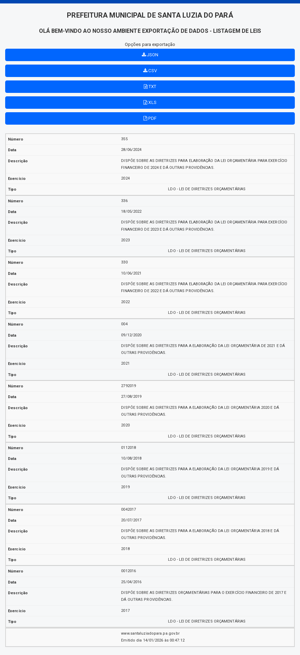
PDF (150, 118)
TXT (150, 86)
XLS (150, 102)
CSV (150, 70)
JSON (150, 54)
